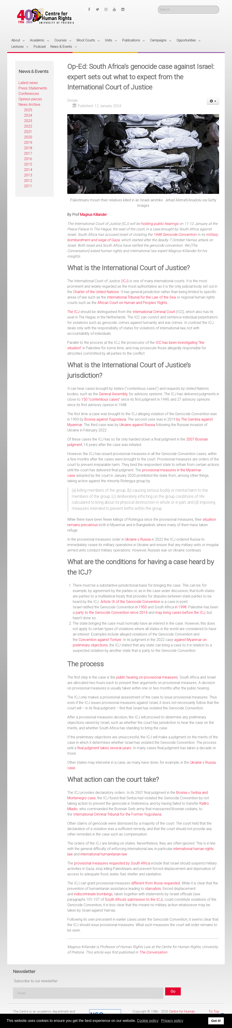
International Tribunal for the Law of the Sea (141, 297)
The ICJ (73, 312)
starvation (153, 888)
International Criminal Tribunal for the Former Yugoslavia (117, 814)
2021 (28, 132)
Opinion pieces (30, 99)
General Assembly (113, 394)
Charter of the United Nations (96, 292)
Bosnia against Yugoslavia (105, 419)
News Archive (29, 104)
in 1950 (141, 607)
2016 (28, 159)
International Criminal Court (154, 312)
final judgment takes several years (104, 748)
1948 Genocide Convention (174, 234)
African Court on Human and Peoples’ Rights (132, 303)
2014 (28, 170)
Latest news (28, 83)
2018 (28, 148)
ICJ (125, 281)
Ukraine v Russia (138, 539)
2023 (28, 121)
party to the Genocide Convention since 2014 (111, 612)
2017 (28, 153)
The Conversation (153, 952)
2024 (28, 115)
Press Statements (33, 88)
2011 (28, 186)
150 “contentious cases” (100, 399)
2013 (28, 175)
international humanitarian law (103, 854)
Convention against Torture (100, 640)
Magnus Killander (93, 214)
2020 (28, 137)
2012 (28, 180)
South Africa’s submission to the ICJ (133, 899)
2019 (28, 142)
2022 (28, 126)
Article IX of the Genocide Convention (130, 601)
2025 (28, 110)
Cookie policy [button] (147, 1021)
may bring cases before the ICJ (180, 612)
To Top (214, 1012)
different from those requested (155, 883)
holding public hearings (159, 223)
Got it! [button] (216, 1021)
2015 (28, 164)
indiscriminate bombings (93, 894)
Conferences (29, 93)
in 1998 (180, 607)
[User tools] (213, 101)
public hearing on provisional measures (147, 677)
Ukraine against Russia (137, 425)
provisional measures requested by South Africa (112, 863)
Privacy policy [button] (172, 1021)
